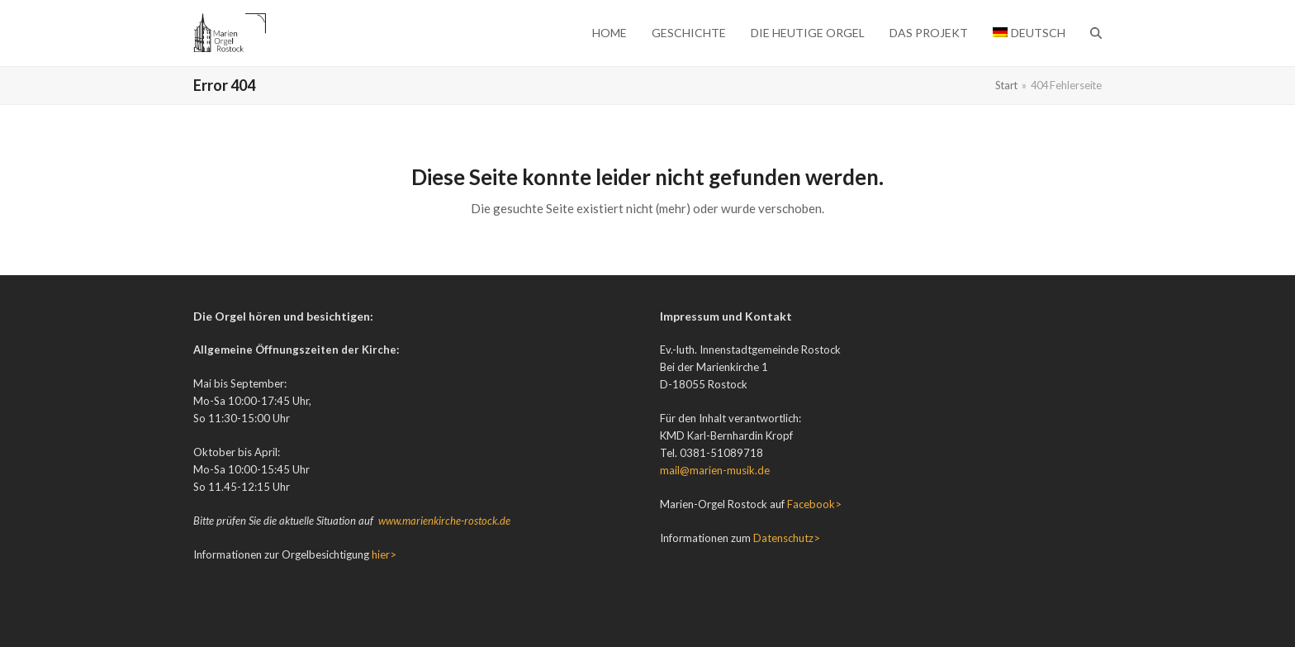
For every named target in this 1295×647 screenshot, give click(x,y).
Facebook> (814, 504)
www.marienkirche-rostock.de (444, 520)
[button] (1096, 33)
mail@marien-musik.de (715, 470)
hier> (384, 554)
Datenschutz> (786, 538)
